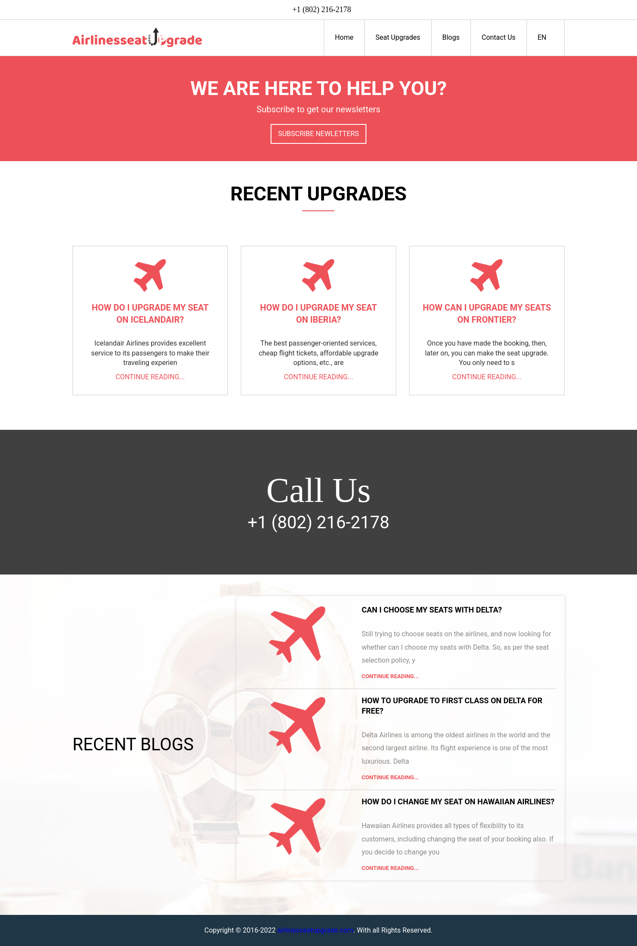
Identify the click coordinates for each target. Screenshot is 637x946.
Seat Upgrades (397, 37)
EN (545, 37)
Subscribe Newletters (318, 134)
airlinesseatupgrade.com (315, 930)
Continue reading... (150, 377)
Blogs (451, 37)
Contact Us (499, 37)
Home (344, 37)
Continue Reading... (390, 676)
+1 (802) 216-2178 (321, 9)
